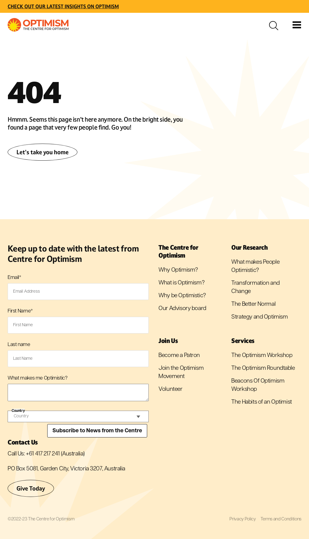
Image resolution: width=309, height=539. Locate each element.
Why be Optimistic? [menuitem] (182, 296)
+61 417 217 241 (43, 454)
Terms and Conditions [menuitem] (281, 519)
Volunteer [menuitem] (170, 389)
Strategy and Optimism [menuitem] (259, 317)
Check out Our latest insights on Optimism (63, 6)
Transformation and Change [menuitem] (255, 287)
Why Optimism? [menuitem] (178, 270)
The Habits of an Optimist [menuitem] (261, 402)
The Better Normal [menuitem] (253, 304)
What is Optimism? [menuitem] (181, 283)
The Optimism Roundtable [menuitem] (263, 368)
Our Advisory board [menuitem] (182, 309)
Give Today (30, 488)
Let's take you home (42, 152)
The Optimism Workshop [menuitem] (261, 356)
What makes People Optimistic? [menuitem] (255, 266)
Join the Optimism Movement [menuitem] (181, 373)
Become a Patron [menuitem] (179, 356)
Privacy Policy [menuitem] (242, 519)
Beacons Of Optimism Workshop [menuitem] (257, 385)
